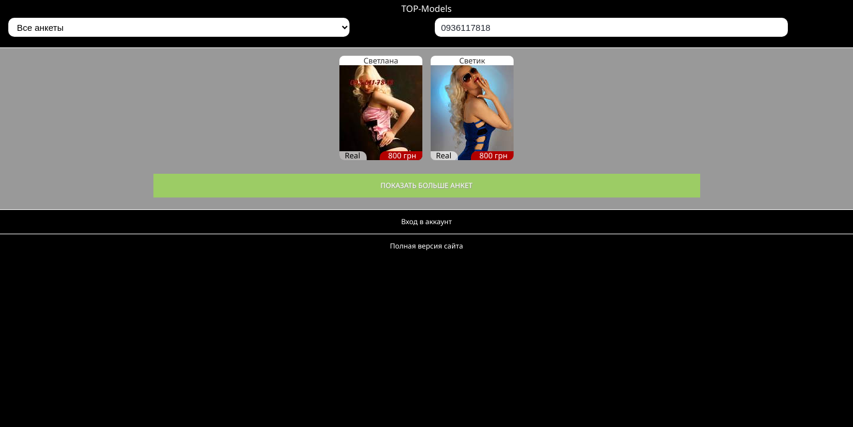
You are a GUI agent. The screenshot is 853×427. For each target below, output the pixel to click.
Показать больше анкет (426, 185)
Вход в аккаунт (426, 221)
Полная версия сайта (426, 246)
